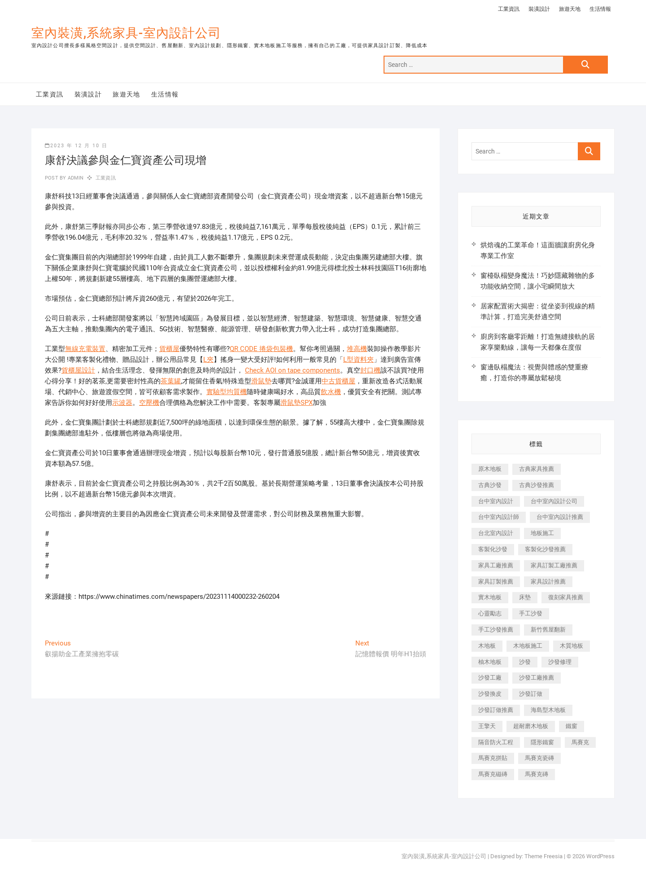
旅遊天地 (570, 9)
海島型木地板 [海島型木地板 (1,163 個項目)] (548, 710)
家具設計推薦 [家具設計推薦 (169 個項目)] (548, 581)
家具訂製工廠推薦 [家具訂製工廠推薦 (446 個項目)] (554, 565)
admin (74, 178)
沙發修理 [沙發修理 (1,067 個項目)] (560, 661)
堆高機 (357, 349)
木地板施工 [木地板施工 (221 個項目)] (527, 645)
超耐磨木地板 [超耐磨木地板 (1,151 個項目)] (530, 726)
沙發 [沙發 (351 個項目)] (525, 661)
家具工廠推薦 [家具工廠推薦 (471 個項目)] (495, 565)
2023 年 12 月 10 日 (76, 146)
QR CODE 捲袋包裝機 (261, 349)
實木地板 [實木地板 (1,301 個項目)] (490, 597)
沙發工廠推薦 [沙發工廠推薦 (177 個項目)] (536, 677)
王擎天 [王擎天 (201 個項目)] (487, 726)
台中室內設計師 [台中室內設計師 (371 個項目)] (498, 517)
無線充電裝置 (85, 349)
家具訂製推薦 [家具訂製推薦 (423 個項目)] (495, 581)
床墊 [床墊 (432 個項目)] (525, 597)
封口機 (370, 370)
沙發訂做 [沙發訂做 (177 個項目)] (530, 693)
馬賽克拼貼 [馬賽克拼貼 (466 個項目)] (492, 758)
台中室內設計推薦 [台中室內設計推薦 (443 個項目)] (560, 517)
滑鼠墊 (261, 381)
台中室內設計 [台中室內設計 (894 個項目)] (495, 501)
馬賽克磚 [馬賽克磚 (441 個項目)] (536, 774)
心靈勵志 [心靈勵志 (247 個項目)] (490, 613)
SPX (307, 403)
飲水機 (331, 392)
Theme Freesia (543, 856)
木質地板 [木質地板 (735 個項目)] (571, 645)
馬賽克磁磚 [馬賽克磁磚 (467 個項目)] (492, 774)
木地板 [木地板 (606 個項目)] (487, 645)
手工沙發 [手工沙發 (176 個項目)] (530, 613)
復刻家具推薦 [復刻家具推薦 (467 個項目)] (565, 597)
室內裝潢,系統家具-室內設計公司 (126, 33)
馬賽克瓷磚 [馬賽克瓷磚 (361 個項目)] (539, 758)
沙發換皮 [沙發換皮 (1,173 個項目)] (490, 693)
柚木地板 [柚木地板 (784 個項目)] (490, 661)
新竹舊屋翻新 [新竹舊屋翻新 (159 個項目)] (548, 629)
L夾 (208, 360)
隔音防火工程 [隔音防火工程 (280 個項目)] (495, 742)
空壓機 (149, 403)
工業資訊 (508, 9)
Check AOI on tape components (292, 370)
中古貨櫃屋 (338, 381)
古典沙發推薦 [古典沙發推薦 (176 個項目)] (536, 485)
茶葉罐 (171, 381)
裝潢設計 (539, 9)
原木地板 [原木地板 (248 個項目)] (490, 468)
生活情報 (600, 9)
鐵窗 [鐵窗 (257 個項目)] (571, 726)
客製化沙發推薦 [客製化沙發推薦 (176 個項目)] (545, 549)
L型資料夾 (358, 360)
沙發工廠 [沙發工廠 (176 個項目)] (490, 677)
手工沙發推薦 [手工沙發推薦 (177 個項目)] (495, 629)
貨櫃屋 (169, 349)
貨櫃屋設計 (78, 370)
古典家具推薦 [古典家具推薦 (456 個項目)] (536, 468)
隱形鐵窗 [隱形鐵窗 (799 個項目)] (542, 742)
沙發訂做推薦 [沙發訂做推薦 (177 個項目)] (495, 710)
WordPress (600, 856)
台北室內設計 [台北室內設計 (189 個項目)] (495, 533)
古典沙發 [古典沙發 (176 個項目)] (490, 485)
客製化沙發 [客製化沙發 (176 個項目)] (492, 549)
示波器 (122, 403)
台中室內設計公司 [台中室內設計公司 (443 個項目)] (554, 501)
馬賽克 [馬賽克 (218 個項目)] (580, 742)
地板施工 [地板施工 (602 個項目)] (542, 533)
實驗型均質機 (226, 392)
